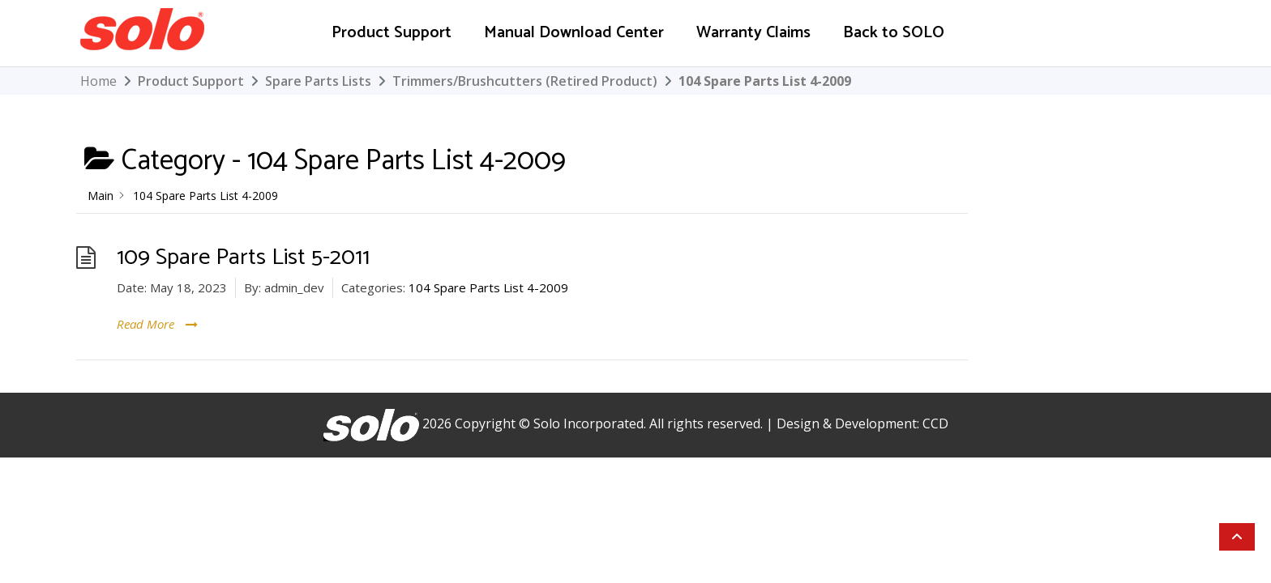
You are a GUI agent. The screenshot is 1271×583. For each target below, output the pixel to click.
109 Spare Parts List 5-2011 (243, 257)
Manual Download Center (574, 32)
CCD (935, 423)
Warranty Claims (753, 32)
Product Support (391, 32)
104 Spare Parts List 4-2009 (488, 287)
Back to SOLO (893, 32)
